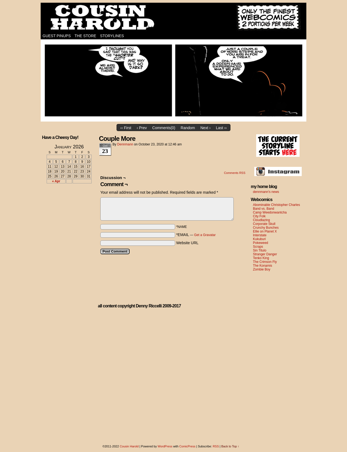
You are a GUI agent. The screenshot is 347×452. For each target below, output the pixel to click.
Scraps (258, 247)
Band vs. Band (263, 209)
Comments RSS (234, 172)
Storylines (112, 36)
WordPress (165, 446)
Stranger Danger (265, 254)
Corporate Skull (264, 224)
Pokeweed (260, 243)
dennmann (125, 144)
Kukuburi (259, 239)
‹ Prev (142, 128)
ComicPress (187, 446)
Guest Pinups (57, 36)
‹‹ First (125, 128)
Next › (205, 128)
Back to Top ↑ (230, 446)
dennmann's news (266, 192)
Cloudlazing (261, 220)
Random (188, 128)
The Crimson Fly (265, 262)
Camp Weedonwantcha (270, 212)
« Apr (56, 181)
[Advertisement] (65, 207)
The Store (85, 36)
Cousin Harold (173, 18)
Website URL (187, 243)
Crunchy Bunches (266, 228)
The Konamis (262, 266)
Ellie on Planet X (265, 231)
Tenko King (261, 258)
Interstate (259, 235)
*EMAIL (196, 235)
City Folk (259, 216)
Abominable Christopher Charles (276, 205)
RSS (216, 446)
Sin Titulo (259, 250)
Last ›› (221, 128)
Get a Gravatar (205, 235)
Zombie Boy (261, 269)
